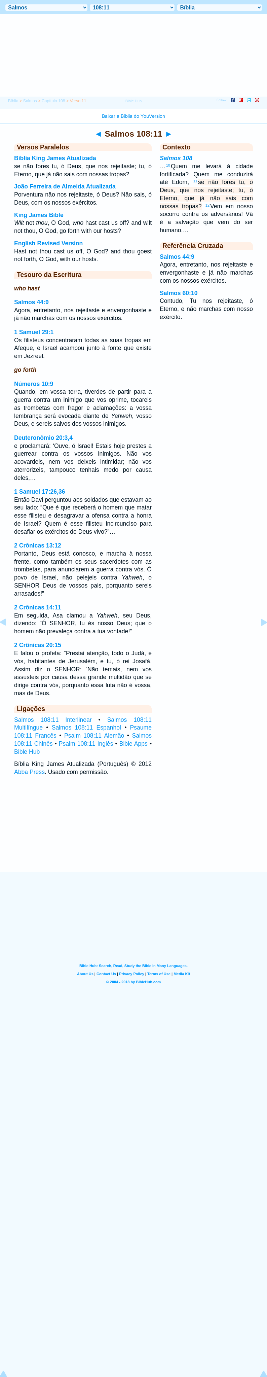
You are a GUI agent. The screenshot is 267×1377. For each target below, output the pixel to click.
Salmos (30, 101)
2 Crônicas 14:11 (37, 607)
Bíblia (13, 101)
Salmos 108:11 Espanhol (86, 727)
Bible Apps (133, 743)
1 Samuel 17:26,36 (39, 491)
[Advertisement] (133, 830)
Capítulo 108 (53, 101)
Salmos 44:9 (31, 302)
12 (207, 205)
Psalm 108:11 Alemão (94, 735)
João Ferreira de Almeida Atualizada (65, 186)
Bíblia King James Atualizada (55, 158)
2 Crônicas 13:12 (37, 545)
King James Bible (39, 215)
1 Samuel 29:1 (33, 332)
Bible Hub (27, 751)
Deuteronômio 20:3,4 (43, 437)
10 (168, 165)
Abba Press (29, 772)
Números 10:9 (33, 384)
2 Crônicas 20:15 (37, 645)
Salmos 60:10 (178, 293)
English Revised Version (48, 243)
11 (195, 181)
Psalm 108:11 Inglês (86, 743)
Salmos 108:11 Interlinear (53, 719)
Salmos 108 (176, 158)
